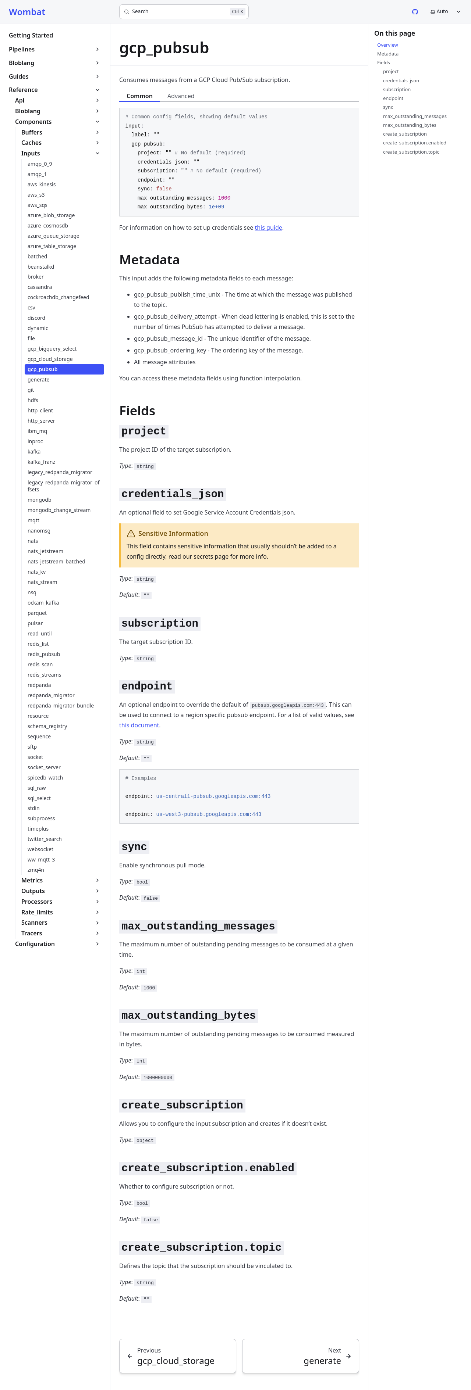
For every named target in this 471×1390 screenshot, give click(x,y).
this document (139, 725)
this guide (268, 227)
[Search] (184, 11)
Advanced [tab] (181, 96)
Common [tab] (140, 96)
